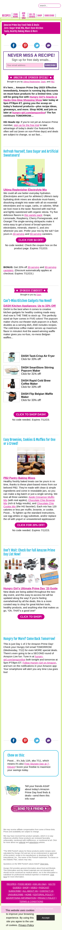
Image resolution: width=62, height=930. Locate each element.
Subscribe (49, 15)
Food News (15, 15)
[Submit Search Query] (58, 5)
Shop (39, 15)
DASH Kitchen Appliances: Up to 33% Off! (29, 305)
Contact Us (46, 891)
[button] (31, 809)
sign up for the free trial (26, 125)
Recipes (6, 15)
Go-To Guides (32, 15)
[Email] (48, 45)
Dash (43, 82)
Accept (45, 917)
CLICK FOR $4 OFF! (31, 240)
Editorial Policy (43, 894)
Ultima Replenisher (31, 82)
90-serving (35, 233)
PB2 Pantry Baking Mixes (19, 478)
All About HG (30, 891)
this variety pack (33, 215)
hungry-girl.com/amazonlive (28, 112)
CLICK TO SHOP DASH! (31, 414)
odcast (44, 887)
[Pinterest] (25, 45)
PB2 (52, 82)
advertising (33, 842)
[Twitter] (37, 45)
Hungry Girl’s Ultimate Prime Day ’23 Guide (30, 588)
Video (33, 887)
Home (28, 894)
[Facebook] (13, 45)
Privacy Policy (46, 898)
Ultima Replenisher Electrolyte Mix (25, 189)
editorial (22, 842)
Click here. (44, 864)
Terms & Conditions (31, 901)
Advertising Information (21, 898)
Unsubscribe (15, 894)
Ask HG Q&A (23, 15)
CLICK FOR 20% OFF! (31, 525)
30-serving (18, 233)
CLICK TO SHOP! (31, 616)
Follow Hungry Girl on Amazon (39, 662)
